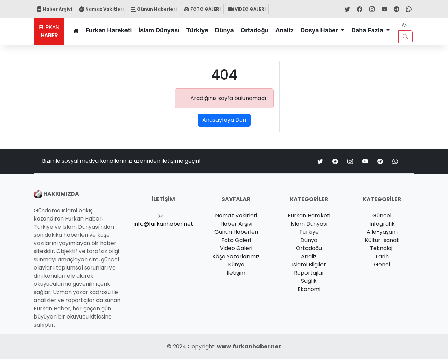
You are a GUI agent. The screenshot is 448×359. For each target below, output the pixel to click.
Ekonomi (309, 289)
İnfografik (382, 224)
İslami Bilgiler (309, 264)
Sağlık (309, 281)
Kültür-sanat (382, 240)
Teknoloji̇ (382, 248)
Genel (382, 264)
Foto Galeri (236, 240)
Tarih (382, 256)
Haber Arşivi (54, 9)
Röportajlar (309, 273)
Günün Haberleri (154, 9)
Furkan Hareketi (109, 30)
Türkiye (197, 30)
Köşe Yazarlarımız (236, 256)
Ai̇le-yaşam (382, 232)
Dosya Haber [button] (319, 30)
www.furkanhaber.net (249, 346)
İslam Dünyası (158, 30)
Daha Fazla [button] (368, 30)
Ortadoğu (255, 30)
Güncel (381, 215)
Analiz (284, 30)
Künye (236, 264)
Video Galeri (236, 248)
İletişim (236, 273)
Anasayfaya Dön (224, 120)
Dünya (224, 30)
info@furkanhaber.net (163, 224)
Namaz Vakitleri (101, 9)
